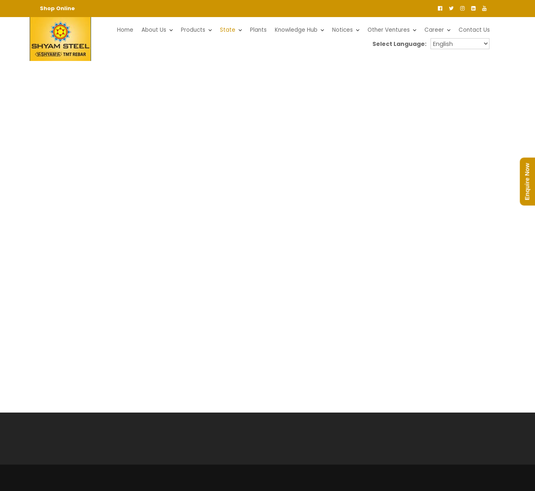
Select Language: (400, 44)
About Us (153, 30)
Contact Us (474, 30)
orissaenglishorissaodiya (460, 43)
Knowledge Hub (296, 30)
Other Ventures (389, 30)
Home (125, 30)
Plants (258, 30)
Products (193, 30)
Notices (342, 30)
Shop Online (57, 8)
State (227, 30)
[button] (16, 135)
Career (434, 30)
